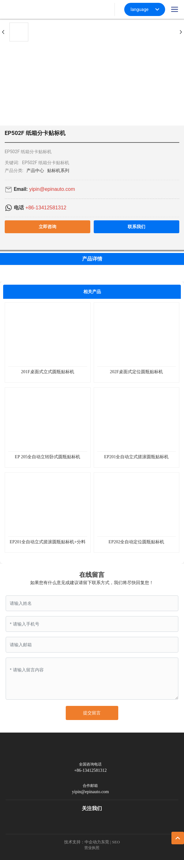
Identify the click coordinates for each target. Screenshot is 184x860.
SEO (116, 842)
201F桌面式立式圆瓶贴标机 (47, 371)
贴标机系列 (58, 170)
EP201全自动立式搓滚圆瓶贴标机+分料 (48, 542)
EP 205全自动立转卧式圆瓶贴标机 (47, 456)
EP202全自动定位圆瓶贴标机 (136, 542)
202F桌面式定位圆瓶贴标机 (136, 371)
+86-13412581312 (45, 207)
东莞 (105, 842)
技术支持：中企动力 (82, 842)
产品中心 (35, 170)
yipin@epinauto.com (52, 189)
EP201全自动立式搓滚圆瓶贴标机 (136, 456)
